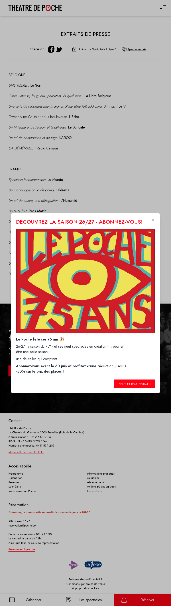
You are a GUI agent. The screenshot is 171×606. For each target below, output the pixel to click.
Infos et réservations (134, 384)
